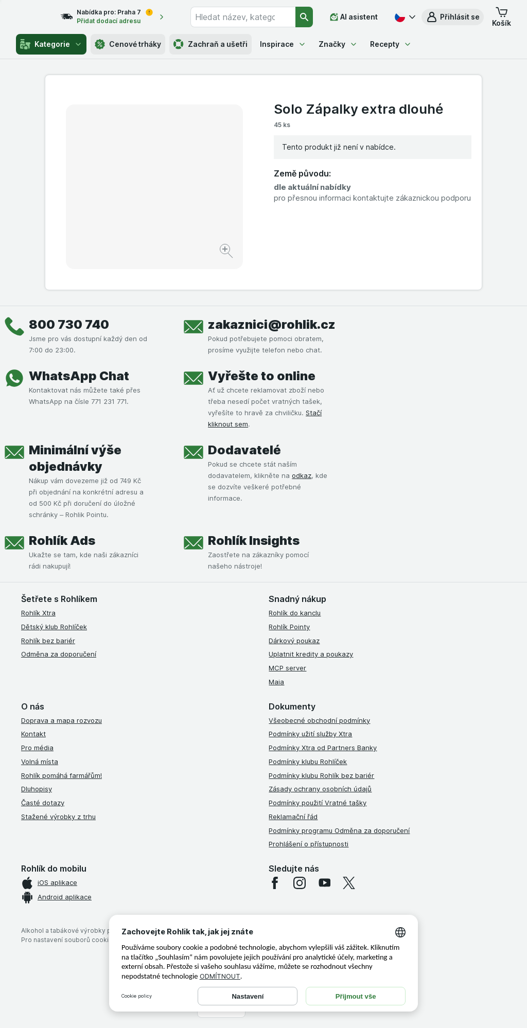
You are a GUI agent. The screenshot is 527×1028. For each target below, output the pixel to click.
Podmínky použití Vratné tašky (317, 803)
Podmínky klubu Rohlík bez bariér (321, 775)
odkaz (301, 475)
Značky (338, 44)
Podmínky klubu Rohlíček (308, 761)
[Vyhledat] (304, 17)
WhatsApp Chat (79, 375)
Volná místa (39, 761)
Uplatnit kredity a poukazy (311, 654)
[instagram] (299, 883)
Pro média (37, 747)
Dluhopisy (36, 789)
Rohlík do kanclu (295, 613)
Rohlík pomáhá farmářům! (61, 775)
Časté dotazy (42, 803)
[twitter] (349, 883)
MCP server (287, 668)
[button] (452, 17)
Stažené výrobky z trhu (58, 816)
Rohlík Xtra (38, 613)
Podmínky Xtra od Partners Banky (323, 747)
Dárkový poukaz (294, 640)
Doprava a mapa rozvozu (61, 720)
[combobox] (250, 17)
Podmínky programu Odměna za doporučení (339, 830)
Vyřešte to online (261, 375)
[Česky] (404, 17)
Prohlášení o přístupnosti (308, 844)
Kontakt (33, 734)
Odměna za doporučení (58, 654)
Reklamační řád (293, 816)
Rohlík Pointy (289, 627)
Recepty (391, 44)
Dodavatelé (244, 449)
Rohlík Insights (254, 540)
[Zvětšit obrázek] (227, 252)
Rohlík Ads (62, 540)
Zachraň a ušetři (210, 44)
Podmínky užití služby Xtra (310, 734)
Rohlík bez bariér (48, 640)
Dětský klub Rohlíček (54, 627)
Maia (276, 682)
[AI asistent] (353, 17)
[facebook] (275, 883)
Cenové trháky (128, 44)
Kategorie (51, 44)
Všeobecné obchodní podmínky (319, 720)
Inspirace (283, 44)
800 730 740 (69, 324)
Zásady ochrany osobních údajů (320, 789)
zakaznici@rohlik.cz (272, 324)
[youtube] (324, 883)
